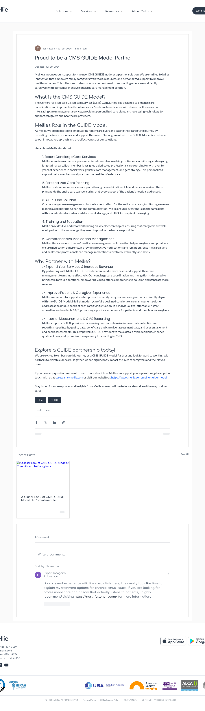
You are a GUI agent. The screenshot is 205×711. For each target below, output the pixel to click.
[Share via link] (63, 422)
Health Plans (43, 409)
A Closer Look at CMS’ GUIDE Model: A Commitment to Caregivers (42, 498)
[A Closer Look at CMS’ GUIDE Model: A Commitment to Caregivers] (43, 476)
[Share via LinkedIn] (54, 422)
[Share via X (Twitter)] (45, 422)
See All (185, 454)
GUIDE (54, 400)
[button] (62, 11)
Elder (41, 400)
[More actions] (168, 48)
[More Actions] (168, 575)
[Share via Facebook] (36, 422)
